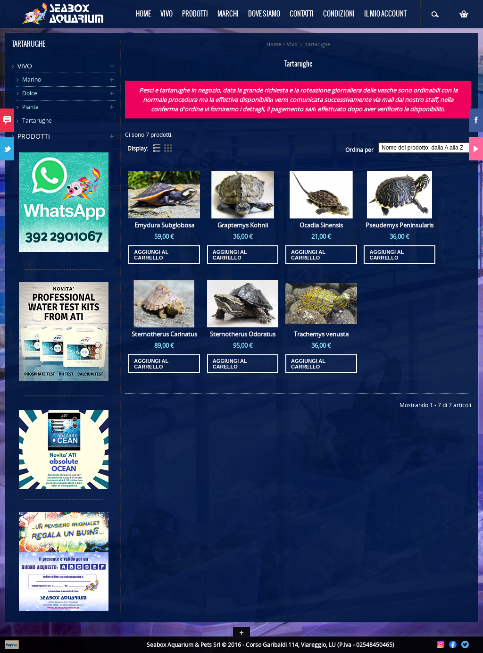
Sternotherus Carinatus (164, 334)
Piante (30, 107)
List (156, 148)
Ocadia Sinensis (321, 225)
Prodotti (33, 136)
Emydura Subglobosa (164, 225)
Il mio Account (385, 14)
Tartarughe (37, 121)
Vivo (24, 65)
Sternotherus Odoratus (242, 334)
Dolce (29, 93)
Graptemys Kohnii (242, 225)
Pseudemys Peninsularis (399, 225)
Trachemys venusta (321, 334)
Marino (31, 79)
